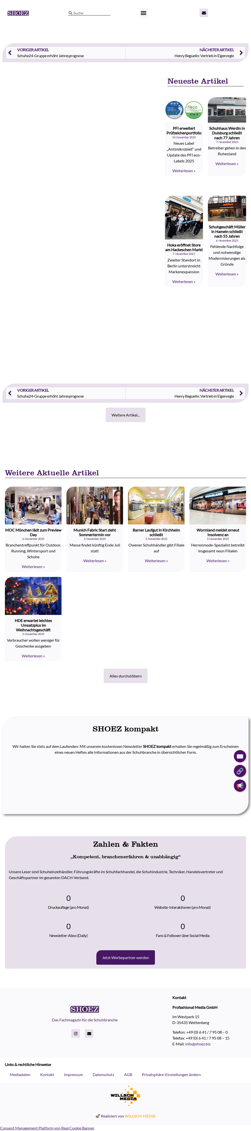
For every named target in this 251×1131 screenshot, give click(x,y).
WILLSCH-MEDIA (140, 1116)
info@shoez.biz (198, 1043)
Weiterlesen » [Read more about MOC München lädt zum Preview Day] (33, 566)
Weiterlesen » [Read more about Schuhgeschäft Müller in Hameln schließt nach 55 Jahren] (226, 274)
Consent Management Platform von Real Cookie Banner (47, 1128)
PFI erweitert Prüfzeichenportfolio (183, 130)
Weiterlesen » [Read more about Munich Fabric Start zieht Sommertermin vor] (94, 560)
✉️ (240, 756)
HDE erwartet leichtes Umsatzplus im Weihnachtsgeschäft (33, 625)
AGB (128, 1074)
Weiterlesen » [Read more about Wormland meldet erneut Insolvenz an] (217, 560)
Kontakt (47, 1074)
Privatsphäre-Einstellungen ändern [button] (171, 1074)
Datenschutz (103, 1074)
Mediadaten (20, 1074)
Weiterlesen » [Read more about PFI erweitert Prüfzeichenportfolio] (183, 170)
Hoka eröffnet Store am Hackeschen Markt (184, 247)
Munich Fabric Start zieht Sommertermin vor (95, 532)
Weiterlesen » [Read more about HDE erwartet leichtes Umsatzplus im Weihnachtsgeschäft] (33, 655)
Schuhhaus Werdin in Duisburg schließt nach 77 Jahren (227, 133)
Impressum (73, 1074)
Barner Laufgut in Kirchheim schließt (156, 532)
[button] (143, 13)
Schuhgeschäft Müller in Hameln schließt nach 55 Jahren (227, 231)
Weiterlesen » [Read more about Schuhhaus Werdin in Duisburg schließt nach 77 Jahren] (226, 163)
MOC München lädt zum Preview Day (33, 532)
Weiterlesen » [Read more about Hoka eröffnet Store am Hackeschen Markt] (183, 281)
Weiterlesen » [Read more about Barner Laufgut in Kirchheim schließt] (156, 560)
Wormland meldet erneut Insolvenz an (218, 532)
